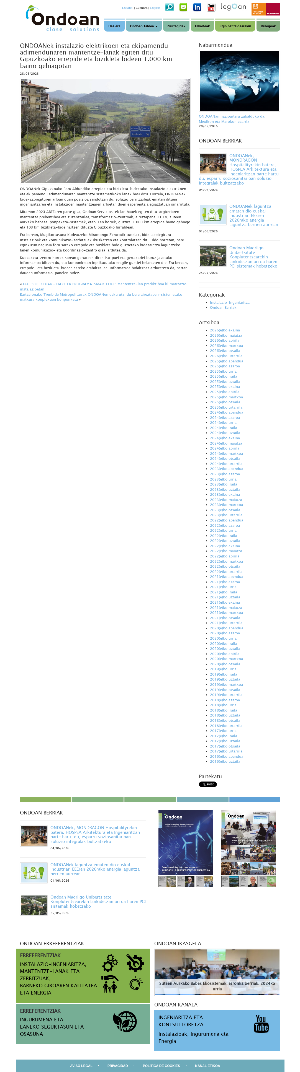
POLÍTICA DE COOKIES (161, 1066)
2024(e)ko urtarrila (226, 463)
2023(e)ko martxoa (226, 504)
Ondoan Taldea (144, 26)
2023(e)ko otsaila (225, 510)
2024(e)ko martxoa (226, 453)
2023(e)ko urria (223, 479)
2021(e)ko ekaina (225, 602)
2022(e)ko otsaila (225, 566)
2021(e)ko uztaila (225, 597)
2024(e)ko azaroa (225, 417)
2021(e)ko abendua (226, 576)
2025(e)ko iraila (223, 376)
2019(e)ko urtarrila (226, 694)
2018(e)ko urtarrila (226, 725)
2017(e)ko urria (223, 730)
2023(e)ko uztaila (225, 489)
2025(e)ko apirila (224, 392)
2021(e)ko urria (223, 587)
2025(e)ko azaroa (225, 366)
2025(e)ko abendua (226, 361)
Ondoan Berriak (223, 307)
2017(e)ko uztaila (225, 741)
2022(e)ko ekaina (225, 546)
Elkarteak (202, 26)
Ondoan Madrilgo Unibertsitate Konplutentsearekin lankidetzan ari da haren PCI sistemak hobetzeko (253, 256)
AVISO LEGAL (81, 1066)
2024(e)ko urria (223, 422)
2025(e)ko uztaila (225, 381)
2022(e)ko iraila (223, 535)
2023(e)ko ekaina (225, 494)
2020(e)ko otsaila (225, 664)
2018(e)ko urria (223, 705)
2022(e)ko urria (223, 530)
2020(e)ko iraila (223, 643)
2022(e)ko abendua (226, 520)
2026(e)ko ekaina (225, 330)
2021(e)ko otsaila (225, 618)
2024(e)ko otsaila (225, 458)
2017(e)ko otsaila (225, 746)
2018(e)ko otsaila (225, 720)
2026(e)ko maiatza (226, 335)
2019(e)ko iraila (223, 674)
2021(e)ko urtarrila (226, 623)
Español (127, 7)
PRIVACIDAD (117, 1066)
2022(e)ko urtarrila (226, 571)
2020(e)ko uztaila (225, 648)
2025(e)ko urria (223, 371)
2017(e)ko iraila (223, 736)
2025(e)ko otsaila (225, 402)
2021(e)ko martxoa (226, 612)
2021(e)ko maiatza (226, 607)
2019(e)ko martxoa (226, 684)
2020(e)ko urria (223, 638)
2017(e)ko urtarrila (226, 751)
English (155, 7)
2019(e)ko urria (223, 669)
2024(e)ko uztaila (225, 432)
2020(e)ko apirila (224, 653)
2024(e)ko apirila (224, 448)
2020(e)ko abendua (226, 628)
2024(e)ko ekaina (225, 438)
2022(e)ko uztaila (225, 540)
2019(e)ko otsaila (225, 689)
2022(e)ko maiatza (226, 551)
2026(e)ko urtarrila (226, 356)
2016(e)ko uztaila (225, 761)
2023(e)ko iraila (223, 484)
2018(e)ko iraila (223, 710)
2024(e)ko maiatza (226, 443)
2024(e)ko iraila (223, 427)
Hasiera (114, 26)
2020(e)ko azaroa (225, 633)
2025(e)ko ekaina (225, 386)
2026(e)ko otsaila (225, 350)
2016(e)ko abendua (226, 756)
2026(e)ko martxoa (226, 345)
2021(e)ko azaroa (225, 582)
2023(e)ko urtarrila (226, 515)
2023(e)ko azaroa (225, 474)
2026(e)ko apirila (224, 340)
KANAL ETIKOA (207, 1066)
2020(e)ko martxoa (226, 658)
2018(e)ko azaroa (225, 700)
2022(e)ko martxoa (226, 561)
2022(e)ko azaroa (225, 525)
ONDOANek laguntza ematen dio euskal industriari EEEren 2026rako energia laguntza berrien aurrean (253, 215)
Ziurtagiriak (176, 26)
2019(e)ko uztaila (225, 679)
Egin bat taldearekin (235, 26)
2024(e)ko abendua (226, 412)
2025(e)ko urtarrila (226, 407)
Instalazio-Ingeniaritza (230, 302)
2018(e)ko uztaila (225, 715)
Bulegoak (268, 26)
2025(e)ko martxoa (226, 397)
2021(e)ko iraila (223, 592)
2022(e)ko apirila (224, 556)
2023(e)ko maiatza (226, 499)
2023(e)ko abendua (226, 468)
